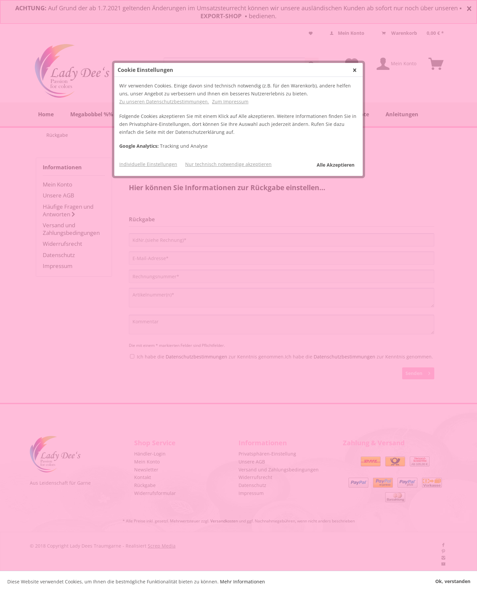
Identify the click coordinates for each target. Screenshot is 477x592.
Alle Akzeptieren (335, 165)
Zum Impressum (230, 101)
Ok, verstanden (452, 581)
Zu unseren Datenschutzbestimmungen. (164, 101)
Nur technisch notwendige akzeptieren (228, 164)
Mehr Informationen (242, 581)
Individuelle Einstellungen (148, 164)
